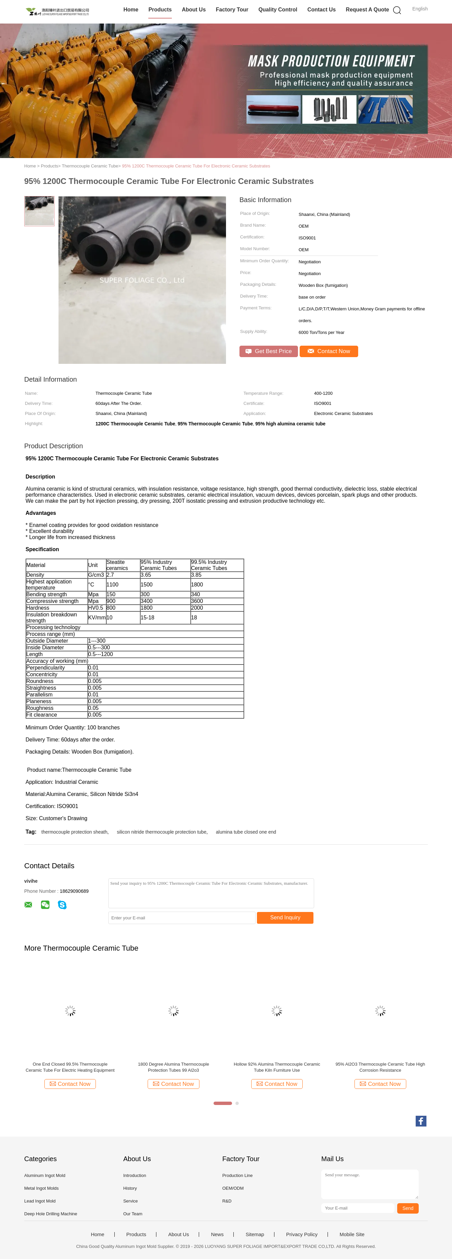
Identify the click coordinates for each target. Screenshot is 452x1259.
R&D (226, 1201)
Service (130, 1201)
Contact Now (329, 351)
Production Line (237, 1175)
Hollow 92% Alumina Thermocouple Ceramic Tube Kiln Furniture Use (277, 1067)
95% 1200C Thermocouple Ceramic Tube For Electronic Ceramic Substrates (196, 165)
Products (160, 9)
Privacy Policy (301, 1234)
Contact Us (321, 9)
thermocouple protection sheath (74, 832)
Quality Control (277, 9)
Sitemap (255, 1234)
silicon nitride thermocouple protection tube (161, 832)
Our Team (132, 1213)
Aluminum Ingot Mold (44, 1175)
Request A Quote (367, 9)
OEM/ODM (233, 1188)
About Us (194, 9)
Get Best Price (269, 351)
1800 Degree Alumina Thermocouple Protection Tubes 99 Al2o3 (173, 1067)
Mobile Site (352, 1234)
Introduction (134, 1175)
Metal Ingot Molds (41, 1188)
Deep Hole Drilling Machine (50, 1213)
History (130, 1188)
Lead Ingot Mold (39, 1201)
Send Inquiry (285, 917)
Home (130, 9)
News (217, 1234)
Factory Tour (232, 9)
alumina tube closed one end (246, 832)
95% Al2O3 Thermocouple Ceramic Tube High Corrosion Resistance (380, 1067)
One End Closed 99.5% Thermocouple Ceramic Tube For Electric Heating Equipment (70, 1067)
